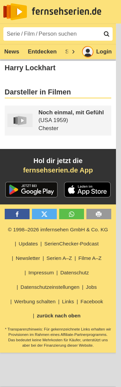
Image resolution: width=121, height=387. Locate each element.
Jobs (91, 287)
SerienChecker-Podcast (71, 243)
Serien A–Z (59, 258)
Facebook (92, 301)
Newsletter (28, 258)
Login (97, 51)
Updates (28, 243)
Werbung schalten (34, 301)
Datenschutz (74, 272)
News (11, 51)
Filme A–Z (90, 258)
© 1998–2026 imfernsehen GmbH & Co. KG (58, 229)
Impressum (41, 272)
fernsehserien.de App (58, 170)
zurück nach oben (58, 315)
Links (68, 301)
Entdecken (42, 51)
